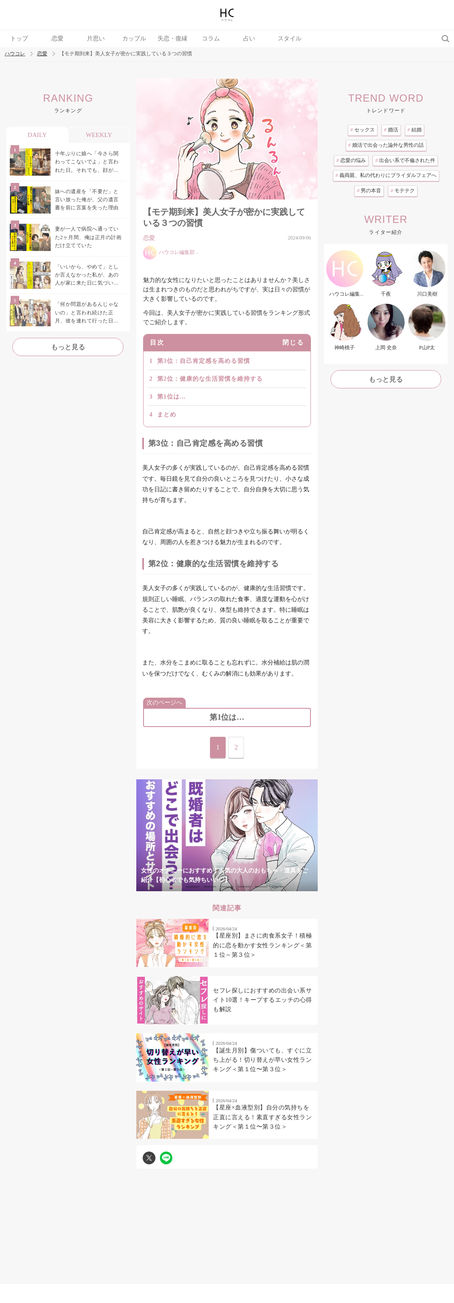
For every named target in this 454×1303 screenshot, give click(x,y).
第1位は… (171, 396)
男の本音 (369, 191)
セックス (363, 130)
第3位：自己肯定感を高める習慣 (203, 361)
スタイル (290, 38)
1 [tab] (176, 886)
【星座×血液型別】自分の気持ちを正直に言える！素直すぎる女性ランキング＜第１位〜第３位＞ (262, 1117)
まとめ (166, 414)
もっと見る (68, 347)
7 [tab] (278, 886)
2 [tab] (193, 886)
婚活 (391, 130)
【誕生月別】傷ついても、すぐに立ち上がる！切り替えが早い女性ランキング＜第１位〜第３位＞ (262, 1060)
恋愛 (57, 38)
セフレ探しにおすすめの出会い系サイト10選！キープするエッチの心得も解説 (262, 1000)
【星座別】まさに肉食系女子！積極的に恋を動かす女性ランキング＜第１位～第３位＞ (262, 945)
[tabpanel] (227, 835)
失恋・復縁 (172, 38)
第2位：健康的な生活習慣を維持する (210, 379)
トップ (19, 38)
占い (249, 38)
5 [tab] (244, 886)
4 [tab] (227, 886)
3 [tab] (210, 886)
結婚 (415, 130)
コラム (211, 38)
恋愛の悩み (351, 160)
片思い (96, 38)
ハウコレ (15, 54)
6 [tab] (261, 886)
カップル (134, 38)
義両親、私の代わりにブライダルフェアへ (386, 175)
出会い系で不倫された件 (405, 160)
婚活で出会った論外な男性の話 (386, 145)
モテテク (403, 191)
